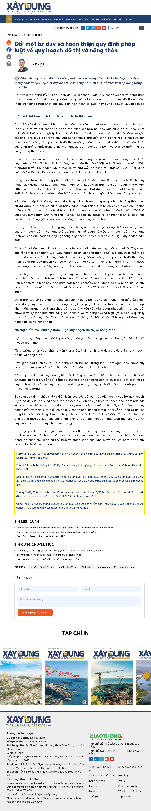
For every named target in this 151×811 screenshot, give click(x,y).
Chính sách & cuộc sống (26, 19)
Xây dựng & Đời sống (130, 791)
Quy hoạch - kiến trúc (77, 19)
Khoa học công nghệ (52, 19)
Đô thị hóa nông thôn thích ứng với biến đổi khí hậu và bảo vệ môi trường (57, 531)
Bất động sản (109, 19)
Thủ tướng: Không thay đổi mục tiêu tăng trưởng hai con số (49, 554)
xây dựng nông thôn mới (41, 567)
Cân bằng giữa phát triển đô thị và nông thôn (41, 536)
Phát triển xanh (127, 786)
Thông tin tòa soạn (19, 733)
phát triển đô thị (67, 567)
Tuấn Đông (38, 63)
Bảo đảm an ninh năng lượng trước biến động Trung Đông (48, 559)
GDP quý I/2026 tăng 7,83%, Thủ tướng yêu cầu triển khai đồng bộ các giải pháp (60, 550)
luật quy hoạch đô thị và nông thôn (116, 567)
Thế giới (94, 796)
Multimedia (95, 791)
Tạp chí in (124, 796)
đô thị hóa (87, 567)
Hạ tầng (95, 19)
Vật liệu (123, 19)
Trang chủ (11, 34)
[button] (130, 19)
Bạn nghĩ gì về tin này (35, 612)
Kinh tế (93, 786)
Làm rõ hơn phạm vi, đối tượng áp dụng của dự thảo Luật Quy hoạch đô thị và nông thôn (65, 527)
